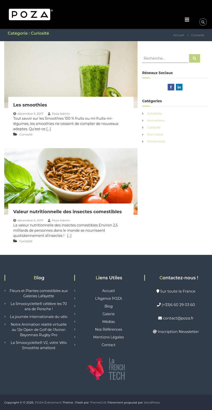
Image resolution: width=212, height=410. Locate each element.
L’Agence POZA (108, 298)
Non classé (155, 134)
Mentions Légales (108, 337)
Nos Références (108, 329)
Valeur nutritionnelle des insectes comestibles (67, 211)
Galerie (108, 314)
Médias (108, 321)
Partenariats (156, 141)
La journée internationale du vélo (39, 316)
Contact (108, 345)
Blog (108, 306)
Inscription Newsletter (178, 331)
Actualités (154, 113)
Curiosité (26, 134)
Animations (155, 120)
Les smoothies (30, 105)
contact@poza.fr (178, 318)
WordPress (152, 402)
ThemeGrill (98, 402)
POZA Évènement (48, 402)
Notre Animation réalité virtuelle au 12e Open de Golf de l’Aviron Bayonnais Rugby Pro (39, 329)
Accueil (108, 291)
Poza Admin (61, 113)
